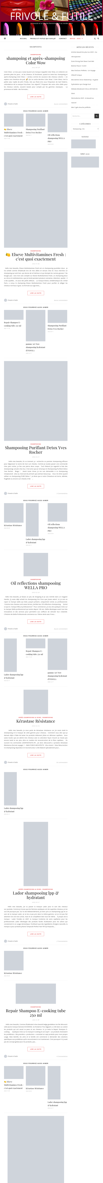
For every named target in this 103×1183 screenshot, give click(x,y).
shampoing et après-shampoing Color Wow (35, 60)
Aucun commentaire (60, 104)
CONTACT (63, 38)
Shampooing (35, 54)
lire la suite (35, 97)
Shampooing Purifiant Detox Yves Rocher (36, 450)
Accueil (23, 38)
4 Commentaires (62, 1056)
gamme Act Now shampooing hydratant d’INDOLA (35, 347)
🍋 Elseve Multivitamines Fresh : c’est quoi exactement (13, 132)
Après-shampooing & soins (30, 717)
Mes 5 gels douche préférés (81, 107)
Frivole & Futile (51, 16)
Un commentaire (61, 762)
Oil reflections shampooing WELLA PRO (56, 138)
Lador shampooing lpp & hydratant (36, 895)
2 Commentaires (62, 941)
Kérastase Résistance (13, 525)
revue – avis (75, 38)
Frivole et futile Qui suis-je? (43, 38)
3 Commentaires (62, 493)
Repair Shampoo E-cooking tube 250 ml (36, 1013)
